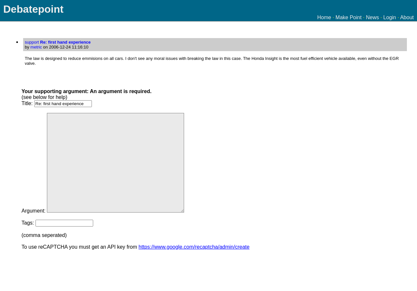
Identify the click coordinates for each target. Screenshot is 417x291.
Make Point (349, 17)
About (407, 17)
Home (324, 17)
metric (36, 47)
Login (389, 17)
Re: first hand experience (65, 42)
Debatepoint (33, 9)
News (372, 17)
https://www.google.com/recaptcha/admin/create (194, 266)
